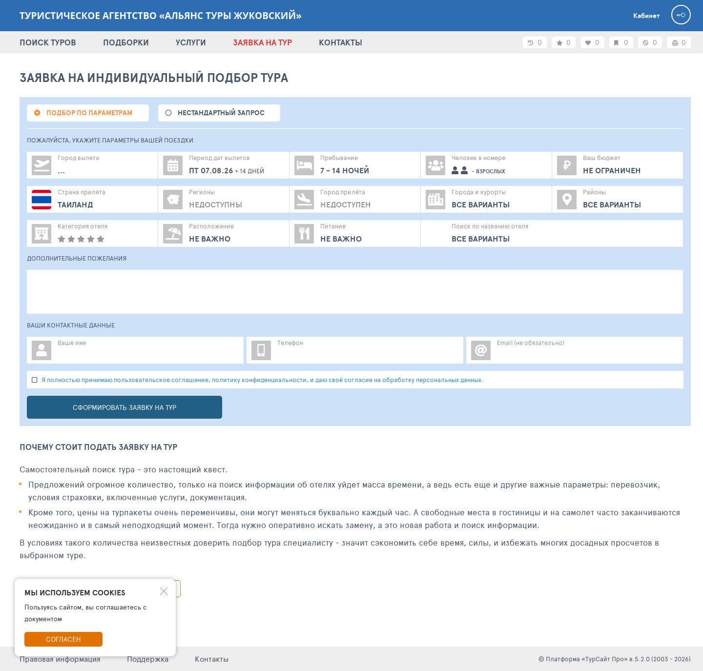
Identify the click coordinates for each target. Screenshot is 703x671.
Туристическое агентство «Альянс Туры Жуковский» (161, 15)
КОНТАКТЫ (340, 42)
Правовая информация (60, 658)
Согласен (63, 639)
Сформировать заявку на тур (124, 407)
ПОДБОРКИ (126, 42)
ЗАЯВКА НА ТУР (262, 42)
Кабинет (646, 15)
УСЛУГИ (191, 42)
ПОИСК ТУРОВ (48, 42)
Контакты (212, 658)
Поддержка (147, 658)
